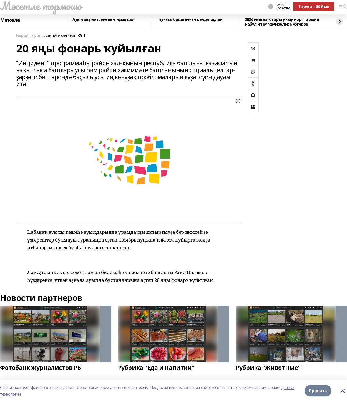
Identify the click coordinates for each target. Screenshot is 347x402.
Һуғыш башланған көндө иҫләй (191, 19)
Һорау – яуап (28, 35)
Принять (318, 390)
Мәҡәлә (10, 20)
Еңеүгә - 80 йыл (313, 6)
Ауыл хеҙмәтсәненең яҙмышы (103, 19)
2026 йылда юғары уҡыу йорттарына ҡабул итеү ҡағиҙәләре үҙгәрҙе (282, 21)
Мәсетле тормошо (41, 5)
